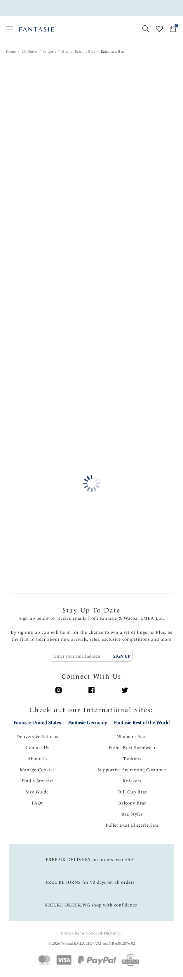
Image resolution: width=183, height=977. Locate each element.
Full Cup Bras (132, 792)
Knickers (132, 781)
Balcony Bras (85, 52)
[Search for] (145, 29)
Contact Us (37, 747)
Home (11, 52)
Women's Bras (132, 736)
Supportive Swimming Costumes (132, 769)
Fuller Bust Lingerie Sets (132, 825)
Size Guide (37, 792)
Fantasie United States (37, 723)
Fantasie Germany (87, 723)
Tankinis (132, 758)
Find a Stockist (37, 781)
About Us (37, 758)
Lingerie (49, 52)
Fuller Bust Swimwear (132, 747)
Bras (65, 52)
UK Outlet (29, 52)
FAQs (37, 803)
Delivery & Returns (37, 736)
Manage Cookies (37, 769)
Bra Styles (132, 814)
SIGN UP (121, 656)
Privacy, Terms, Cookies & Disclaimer (91, 933)
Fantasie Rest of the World (142, 723)
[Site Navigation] (9, 29)
